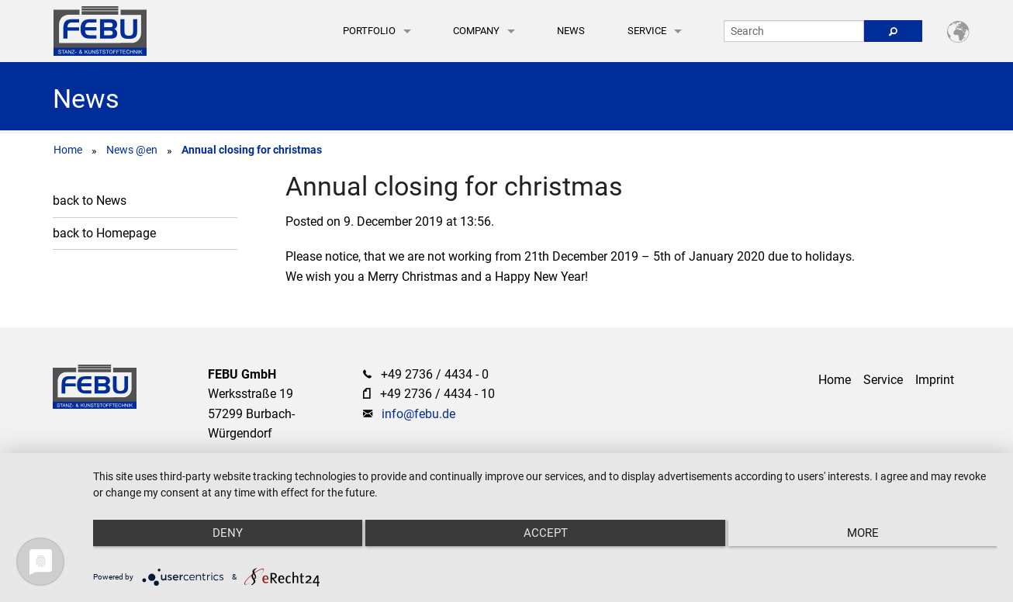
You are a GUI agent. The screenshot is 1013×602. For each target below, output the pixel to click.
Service (647, 30)
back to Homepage (104, 233)
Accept (546, 533)
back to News (89, 200)
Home (68, 150)
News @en (131, 150)
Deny (228, 533)
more (863, 533)
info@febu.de (418, 414)
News (571, 30)
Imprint (934, 379)
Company (476, 30)
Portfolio (369, 30)
